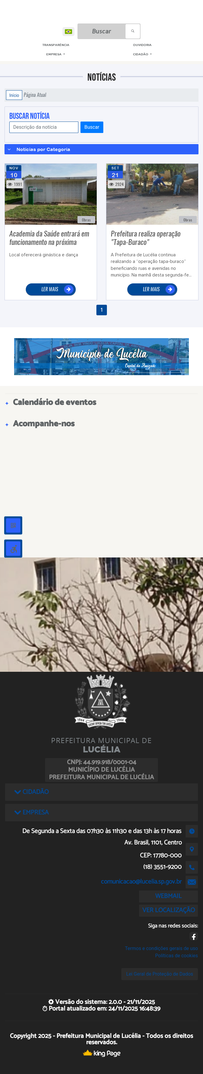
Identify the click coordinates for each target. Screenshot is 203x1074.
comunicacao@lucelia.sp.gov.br (141, 882)
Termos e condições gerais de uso (161, 948)
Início (14, 95)
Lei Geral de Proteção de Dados (159, 974)
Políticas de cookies (176, 955)
